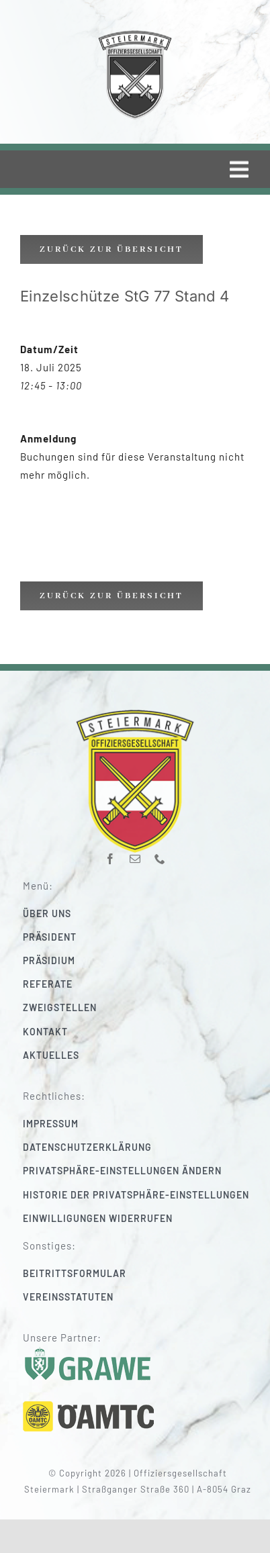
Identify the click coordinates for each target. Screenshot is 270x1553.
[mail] (135, 853)
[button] (143, 1170)
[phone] (160, 853)
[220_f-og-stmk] (135, 33)
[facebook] (110, 853)
